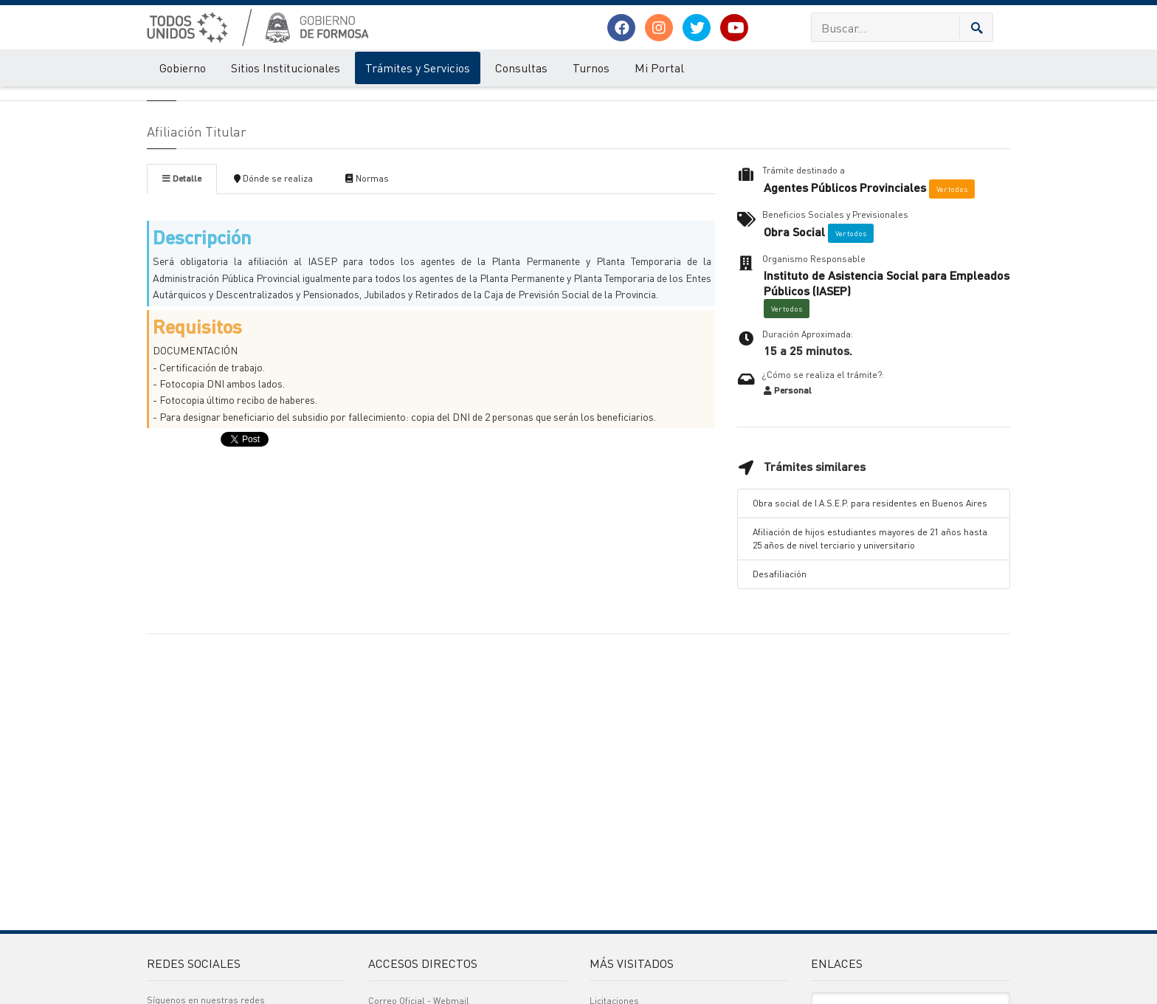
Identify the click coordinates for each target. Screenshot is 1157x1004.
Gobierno (182, 68)
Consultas (521, 68)
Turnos (591, 68)
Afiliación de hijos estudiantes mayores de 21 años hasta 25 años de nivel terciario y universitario (870, 625)
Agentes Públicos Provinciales (845, 274)
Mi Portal (659, 68)
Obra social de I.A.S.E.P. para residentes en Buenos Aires (870, 590)
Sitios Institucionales (285, 68)
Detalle (181, 265)
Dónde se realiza (273, 265)
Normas (367, 265)
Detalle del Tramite (270, 102)
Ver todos (951, 276)
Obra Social (794, 319)
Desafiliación (780, 661)
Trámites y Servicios (417, 68)
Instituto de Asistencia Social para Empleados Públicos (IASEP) (886, 370)
